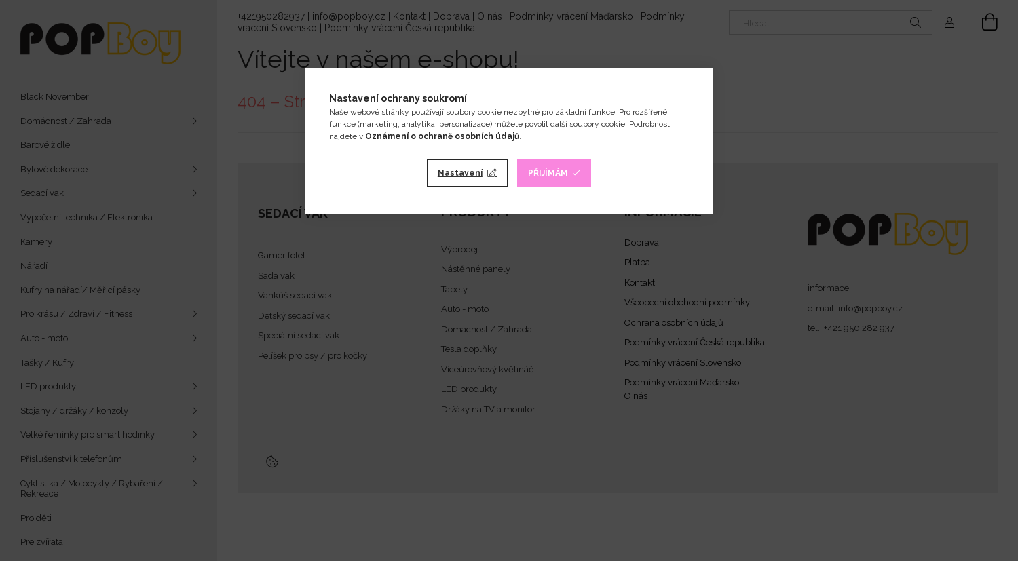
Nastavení (460, 173)
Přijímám (548, 173)
